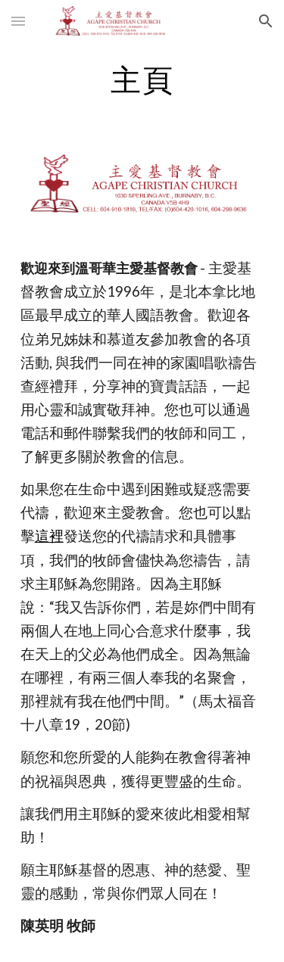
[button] (18, 21)
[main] (142, 79)
